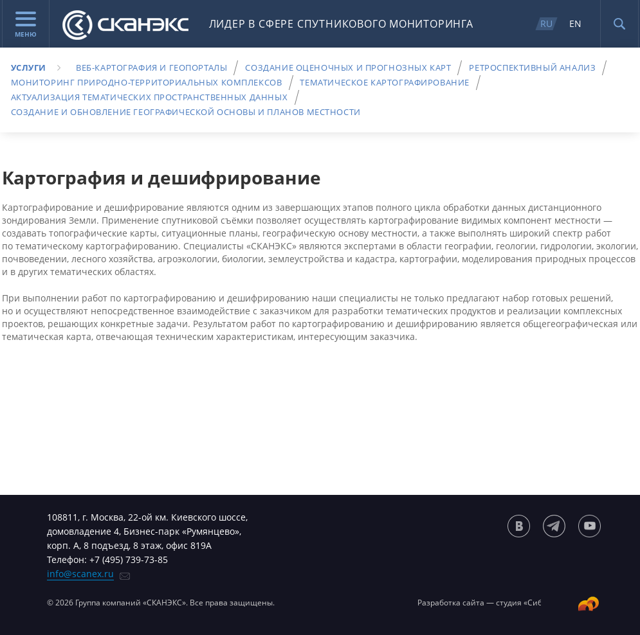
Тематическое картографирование (385, 82)
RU (546, 23)
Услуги (29, 67)
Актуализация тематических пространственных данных (149, 97)
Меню (26, 25)
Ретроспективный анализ (532, 67)
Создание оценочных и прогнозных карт (348, 67)
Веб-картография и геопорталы (151, 67)
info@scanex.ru (80, 574)
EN (575, 23)
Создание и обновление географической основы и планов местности (186, 112)
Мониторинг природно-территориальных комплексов (146, 82)
